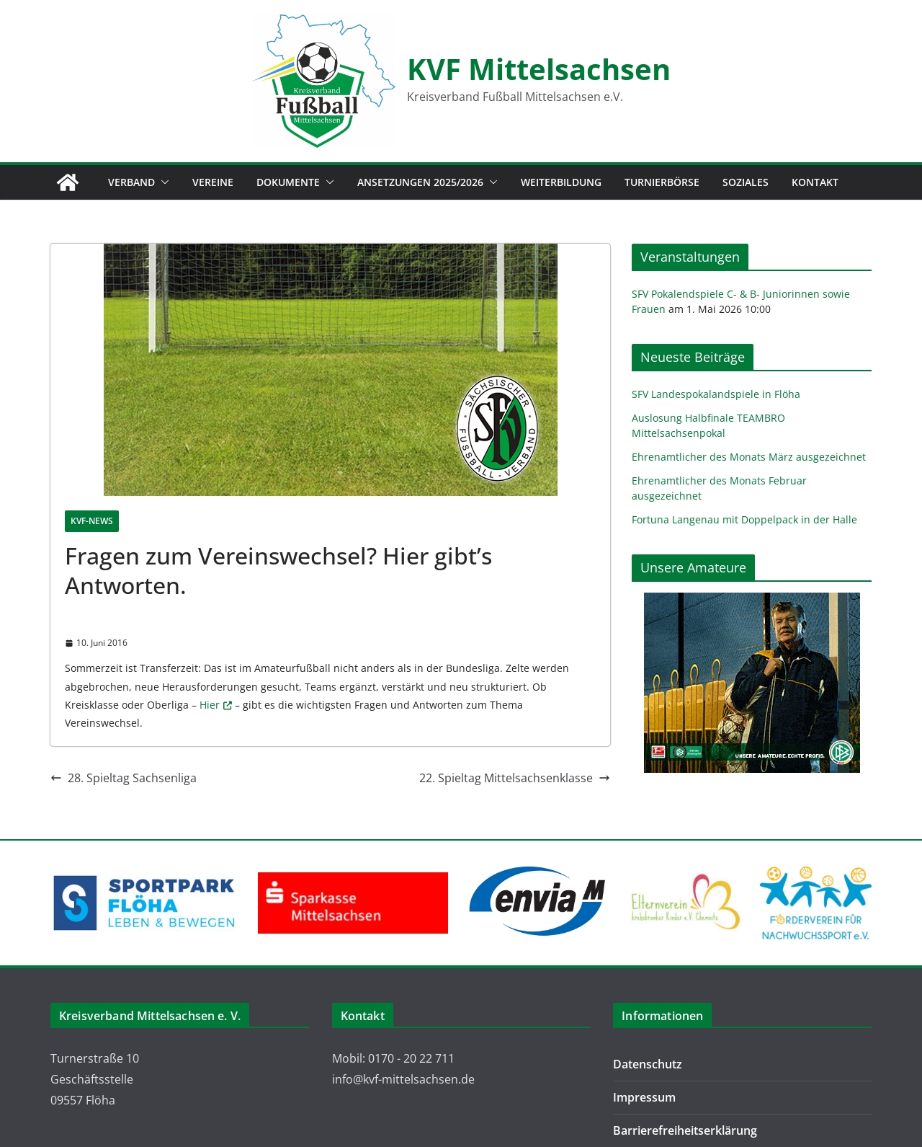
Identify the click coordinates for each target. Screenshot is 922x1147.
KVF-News (92, 521)
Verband (131, 182)
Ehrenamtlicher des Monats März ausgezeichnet (749, 457)
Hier (210, 705)
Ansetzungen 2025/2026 (420, 182)
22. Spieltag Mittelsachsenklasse (514, 778)
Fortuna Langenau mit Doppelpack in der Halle (744, 519)
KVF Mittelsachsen (539, 69)
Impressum (644, 1097)
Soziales (745, 182)
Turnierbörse (662, 182)
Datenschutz (647, 1064)
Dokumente (288, 182)
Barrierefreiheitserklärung (685, 1130)
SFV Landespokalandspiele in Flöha (716, 394)
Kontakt (815, 182)
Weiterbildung (561, 182)
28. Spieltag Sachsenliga (123, 778)
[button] (162, 182)
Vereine (212, 182)
